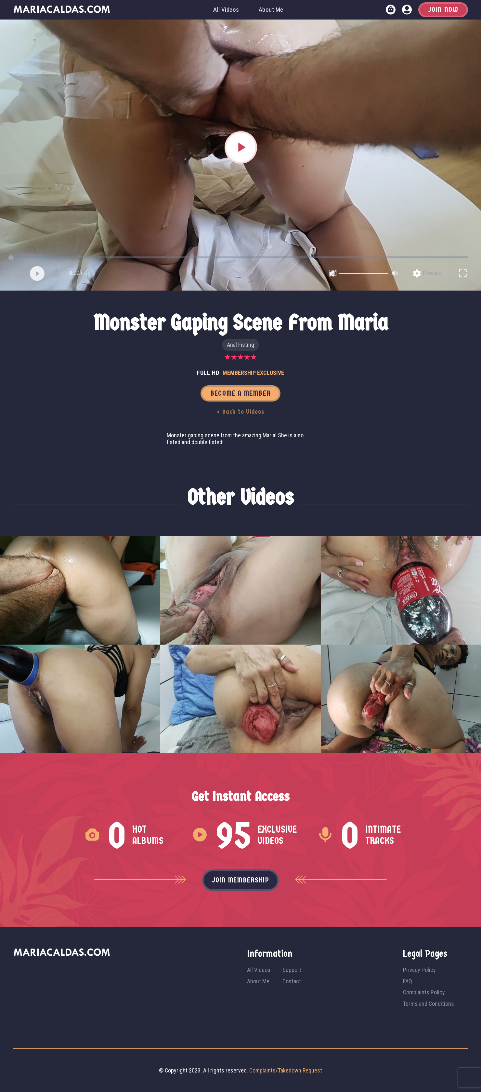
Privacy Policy (419, 969)
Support (291, 969)
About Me (271, 9)
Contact (291, 981)
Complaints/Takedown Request (285, 1070)
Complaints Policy (424, 992)
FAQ (407, 981)
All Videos (226, 9)
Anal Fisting (240, 344)
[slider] (363, 273)
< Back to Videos (241, 412)
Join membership (240, 880)
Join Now (443, 10)
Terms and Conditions (428, 1003)
